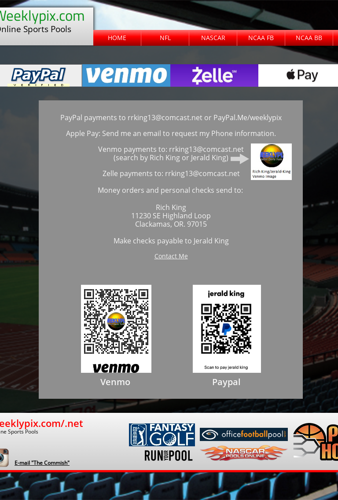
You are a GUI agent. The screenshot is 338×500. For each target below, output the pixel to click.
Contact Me (171, 256)
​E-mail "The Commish (41, 463)
